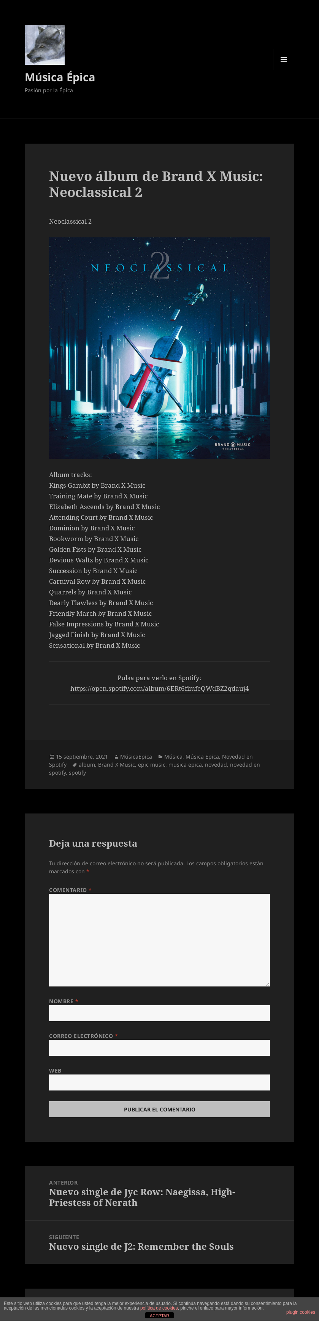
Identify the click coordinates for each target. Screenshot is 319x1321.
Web (55, 1070)
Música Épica (60, 76)
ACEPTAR (159, 1315)
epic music (151, 764)
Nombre (63, 1001)
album (87, 764)
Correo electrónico (83, 1035)
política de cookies (159, 1308)
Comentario (70, 889)
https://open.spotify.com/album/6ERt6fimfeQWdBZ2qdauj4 (159, 688)
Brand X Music (116, 764)
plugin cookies (300, 1312)
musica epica (185, 764)
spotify (77, 772)
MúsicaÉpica (136, 756)
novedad (216, 764)
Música (173, 756)
